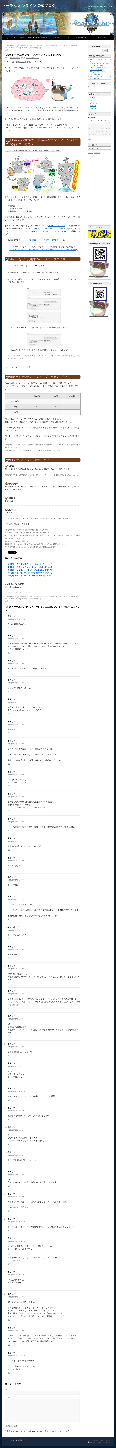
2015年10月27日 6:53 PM (16, 994)
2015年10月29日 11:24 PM (16, 1356)
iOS (14, 592)
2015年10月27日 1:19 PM (16, 663)
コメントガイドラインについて (85, 37)
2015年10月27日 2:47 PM (16, 744)
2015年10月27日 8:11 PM (16, 1019)
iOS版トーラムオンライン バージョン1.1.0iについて (30, 570)
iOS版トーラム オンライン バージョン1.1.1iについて (30, 567)
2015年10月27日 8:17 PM (16, 1047)
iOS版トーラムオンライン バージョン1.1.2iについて (30, 564)
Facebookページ (40, 37)
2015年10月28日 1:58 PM (16, 1174)
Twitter (30, 37)
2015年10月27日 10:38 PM (16, 1091)
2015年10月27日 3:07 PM (16, 774)
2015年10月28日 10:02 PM (16, 1222)
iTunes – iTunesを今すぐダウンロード (46, 240)
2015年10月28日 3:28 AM (16, 1130)
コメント (7, 1397)
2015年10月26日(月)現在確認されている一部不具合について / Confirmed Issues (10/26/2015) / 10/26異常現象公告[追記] (23, 48)
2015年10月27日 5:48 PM (16, 930)
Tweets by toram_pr (94, 153)
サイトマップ (102, 37)
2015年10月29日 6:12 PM (16, 1297)
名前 (6, 1390)
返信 (9, 628)
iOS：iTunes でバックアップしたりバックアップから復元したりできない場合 (42, 250)
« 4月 (89, 140)
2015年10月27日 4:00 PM (16, 822)
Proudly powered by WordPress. (100, 1442)
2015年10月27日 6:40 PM (16, 969)
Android (92, 97)
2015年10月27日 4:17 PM (16, 861)
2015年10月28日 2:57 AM (16, 1111)
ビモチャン (93, 103)
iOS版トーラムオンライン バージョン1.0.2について (30, 576)
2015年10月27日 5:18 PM (16, 899)
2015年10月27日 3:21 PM (16, 797)
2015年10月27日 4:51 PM (16, 880)
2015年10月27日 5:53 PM (16, 949)
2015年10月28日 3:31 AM (16, 1155)
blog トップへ (10, 37)
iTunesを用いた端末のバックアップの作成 (47, 228)
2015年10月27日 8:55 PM (16, 1066)
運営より (18, 592)
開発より (93, 108)
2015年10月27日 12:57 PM (16, 619)
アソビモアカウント (56, 226)
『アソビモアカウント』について (60, 37)
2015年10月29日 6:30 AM (16, 1275)
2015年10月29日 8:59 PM (16, 1330)
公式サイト (22, 37)
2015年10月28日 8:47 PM (16, 1197)
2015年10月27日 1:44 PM (16, 683)
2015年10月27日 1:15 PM (16, 638)
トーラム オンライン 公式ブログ (28, 6)
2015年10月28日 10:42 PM (16, 1241)
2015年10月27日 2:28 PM (16, 702)
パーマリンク (27, 592)
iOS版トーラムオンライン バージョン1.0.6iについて (30, 573)
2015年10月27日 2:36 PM (16, 724)
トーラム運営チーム (32, 58)
